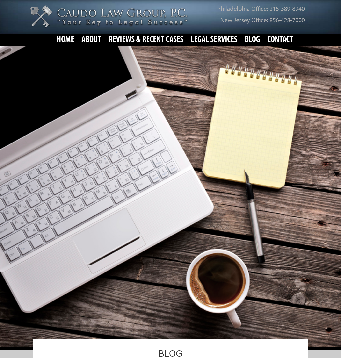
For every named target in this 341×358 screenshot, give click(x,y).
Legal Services (214, 40)
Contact (280, 40)
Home (65, 40)
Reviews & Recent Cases (146, 40)
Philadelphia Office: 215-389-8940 (261, 9)
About (91, 40)
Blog (252, 40)
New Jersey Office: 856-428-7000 (262, 20)
